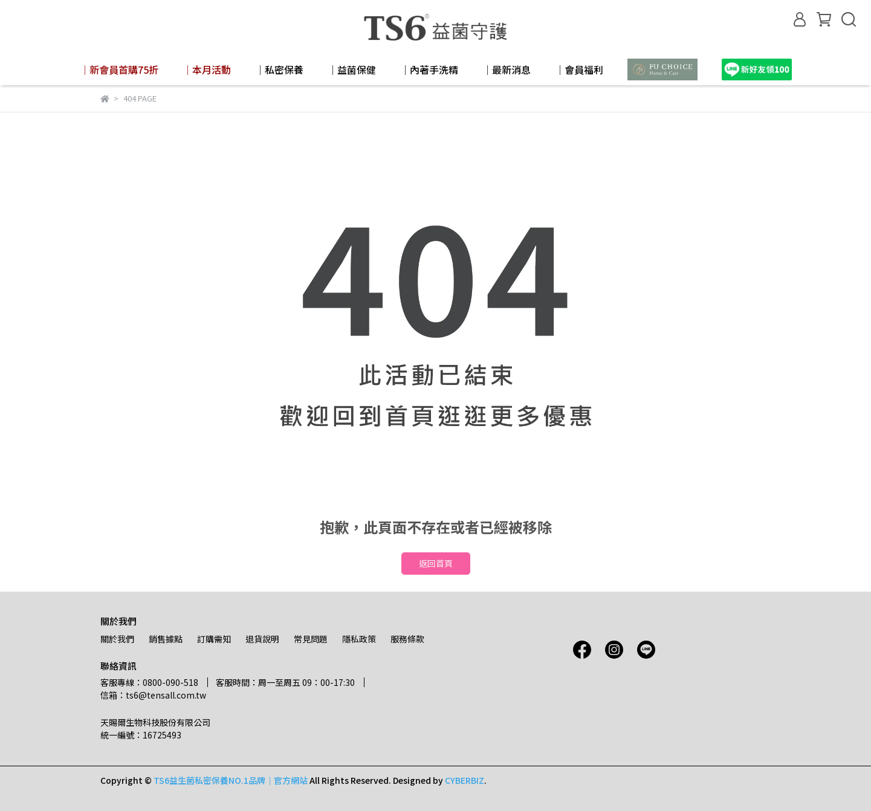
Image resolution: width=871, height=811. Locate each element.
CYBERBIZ (464, 780)
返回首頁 (436, 563)
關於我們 (117, 639)
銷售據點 (166, 639)
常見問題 (311, 639)
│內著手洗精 (429, 69)
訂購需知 (214, 639)
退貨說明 (262, 639)
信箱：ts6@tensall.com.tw (153, 695)
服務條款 (407, 639)
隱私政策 (359, 639)
